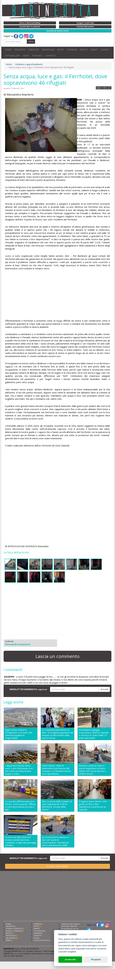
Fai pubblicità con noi (69, 928)
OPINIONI (72, 49)
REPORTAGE (48, 49)
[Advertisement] (57, 295)
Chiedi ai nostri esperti (70, 924)
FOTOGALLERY (12, 55)
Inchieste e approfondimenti (29, 64)
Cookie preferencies (42, 940)
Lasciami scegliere (67, 951)
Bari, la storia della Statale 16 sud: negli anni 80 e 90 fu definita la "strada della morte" (57, 805)
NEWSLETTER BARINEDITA (28, 689)
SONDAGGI (38, 933)
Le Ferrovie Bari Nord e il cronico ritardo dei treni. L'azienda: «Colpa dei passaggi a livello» (20, 841)
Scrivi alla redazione (69, 926)
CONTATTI (50, 55)
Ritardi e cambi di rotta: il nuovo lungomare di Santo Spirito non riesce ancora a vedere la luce (92, 769)
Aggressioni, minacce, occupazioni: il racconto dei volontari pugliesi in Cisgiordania (18, 733)
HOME (8, 49)
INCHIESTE (19, 49)
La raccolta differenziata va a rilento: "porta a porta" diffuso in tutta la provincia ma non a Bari (20, 805)
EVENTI (94, 49)
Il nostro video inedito (57, 866)
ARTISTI (84, 49)
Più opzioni (96, 959)
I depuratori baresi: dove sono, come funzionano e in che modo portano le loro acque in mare (19, 769)
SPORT (60, 49)
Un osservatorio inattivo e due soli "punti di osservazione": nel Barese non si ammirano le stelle (55, 841)
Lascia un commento (57, 656)
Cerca (30, 41)
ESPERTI (105, 49)
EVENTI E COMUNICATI (15, 931)
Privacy (36, 938)
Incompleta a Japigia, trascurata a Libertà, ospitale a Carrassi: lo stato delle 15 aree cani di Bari (94, 733)
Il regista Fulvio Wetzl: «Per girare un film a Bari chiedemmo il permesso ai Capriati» (93, 805)
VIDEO (26, 55)
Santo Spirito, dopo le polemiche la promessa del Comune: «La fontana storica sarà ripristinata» (56, 769)
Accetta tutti (70, 959)
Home (9, 64)
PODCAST (37, 55)
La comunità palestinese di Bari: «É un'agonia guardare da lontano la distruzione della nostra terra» (57, 733)
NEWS (8, 940)
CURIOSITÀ (33, 49)
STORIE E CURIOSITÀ (14, 928)
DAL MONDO (11, 938)
